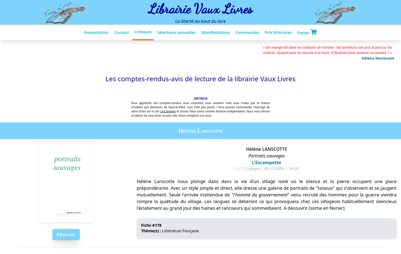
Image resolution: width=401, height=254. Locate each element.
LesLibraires (168, 111)
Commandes (247, 32)
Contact (121, 32)
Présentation (96, 32)
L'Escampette (266, 162)
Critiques (143, 31)
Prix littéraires (278, 32)
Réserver (66, 234)
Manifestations (215, 32)
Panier (307, 32)
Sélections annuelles (176, 32)
